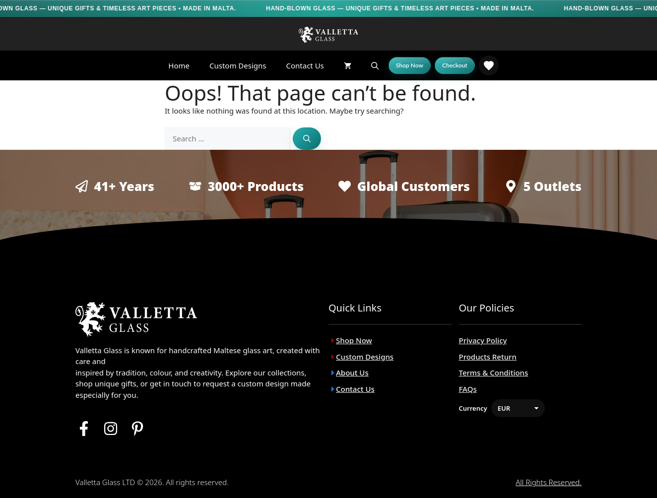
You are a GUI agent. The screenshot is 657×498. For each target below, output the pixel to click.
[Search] (307, 138)
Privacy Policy (483, 340)
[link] (489, 65)
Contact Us (305, 65)
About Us (352, 372)
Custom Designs (237, 65)
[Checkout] (455, 65)
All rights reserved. (549, 482)
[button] (375, 65)
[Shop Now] (410, 65)
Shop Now (354, 340)
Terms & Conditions (493, 372)
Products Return (488, 357)
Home (179, 65)
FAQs (468, 389)
